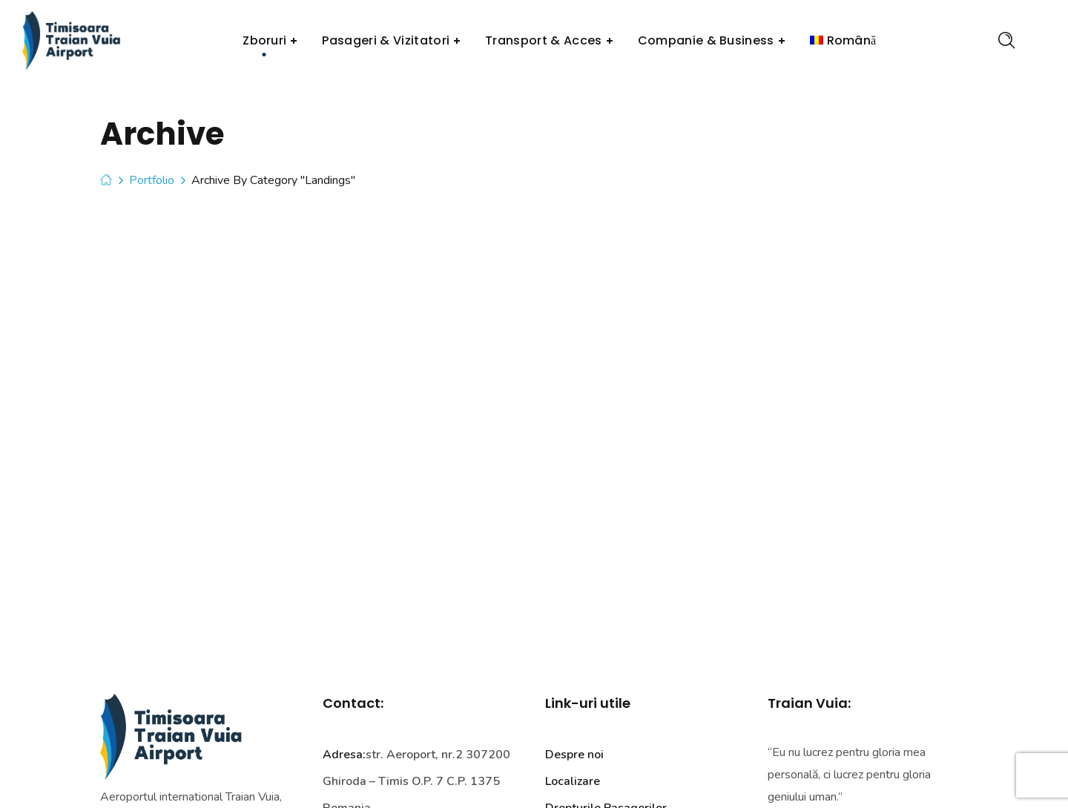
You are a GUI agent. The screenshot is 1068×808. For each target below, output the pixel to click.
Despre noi (574, 754)
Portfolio (151, 180)
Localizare (572, 781)
